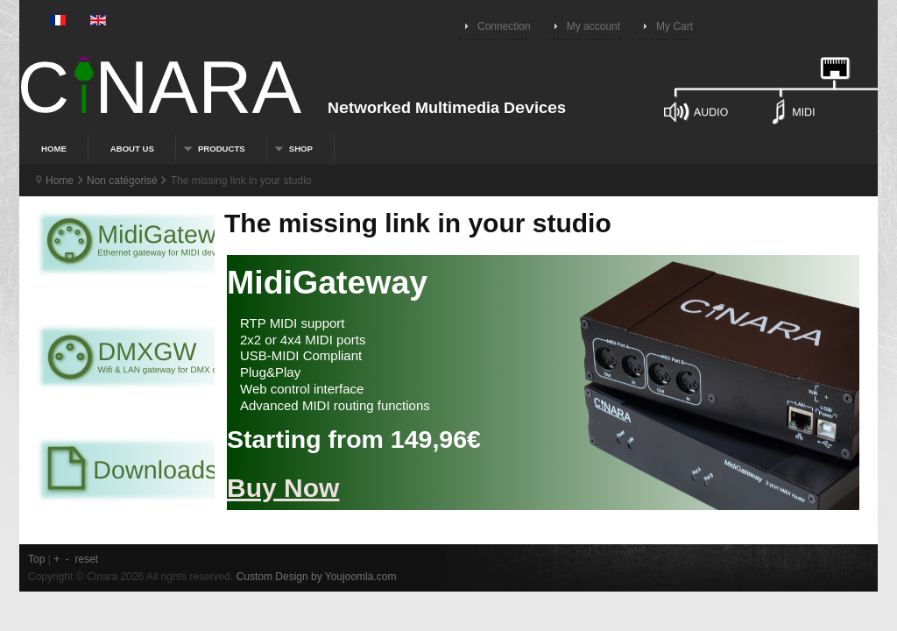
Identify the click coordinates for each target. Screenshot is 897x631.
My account (593, 26)
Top (36, 559)
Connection (504, 26)
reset (87, 559)
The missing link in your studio (417, 223)
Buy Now (283, 487)
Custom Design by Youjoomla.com (317, 577)
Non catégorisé (122, 180)
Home (60, 180)
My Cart (674, 26)
